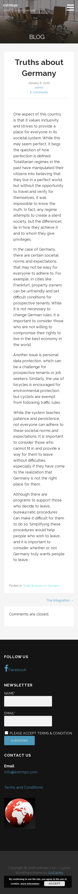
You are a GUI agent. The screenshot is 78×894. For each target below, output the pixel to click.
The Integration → (60, 600)
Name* (28, 699)
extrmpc (10, 4)
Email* (28, 718)
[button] (72, 7)
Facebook (15, 668)
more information (30, 883)
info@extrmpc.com (20, 772)
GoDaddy (55, 873)
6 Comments (39, 92)
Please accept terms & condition (38, 733)
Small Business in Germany (41, 585)
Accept (55, 883)
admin (39, 87)
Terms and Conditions (24, 787)
